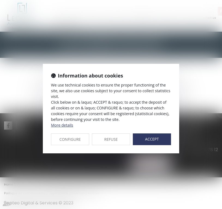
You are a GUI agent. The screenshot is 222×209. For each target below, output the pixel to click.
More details (62, 125)
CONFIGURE (70, 139)
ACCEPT (152, 139)
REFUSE (111, 139)
